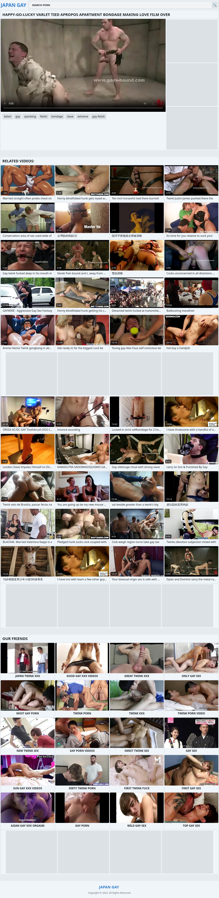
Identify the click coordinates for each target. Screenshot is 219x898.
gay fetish (98, 116)
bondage (57, 116)
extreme (83, 116)
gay (17, 116)
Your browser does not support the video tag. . (83, 65)
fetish (43, 116)
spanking (30, 116)
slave (70, 116)
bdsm (7, 116)
